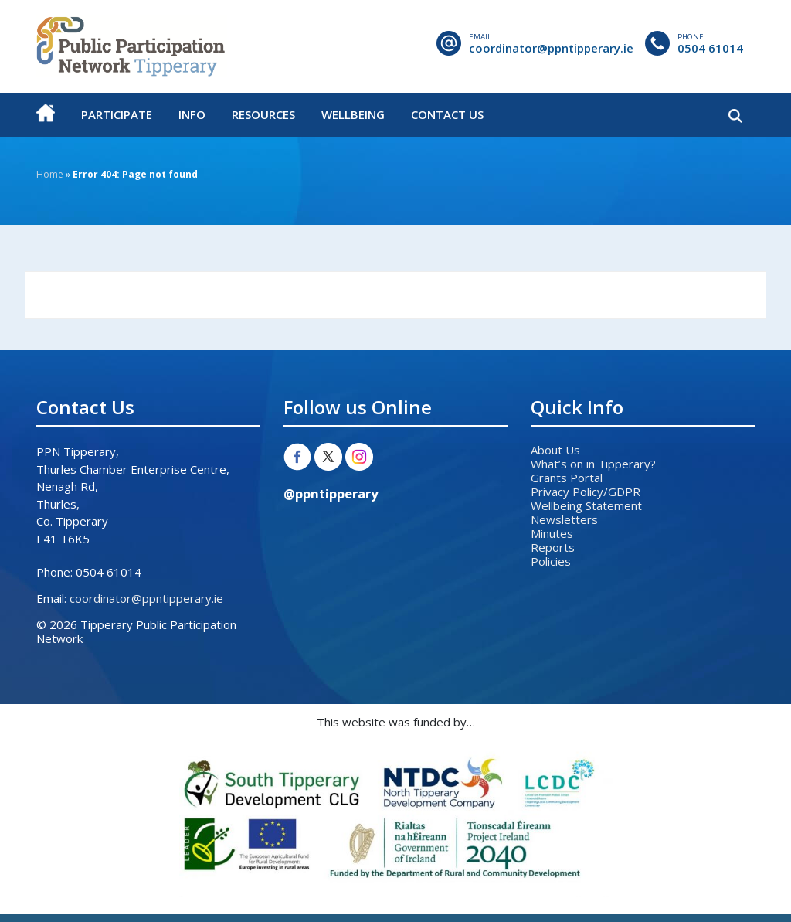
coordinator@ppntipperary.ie (551, 48)
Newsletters (564, 519)
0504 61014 (710, 48)
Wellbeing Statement (586, 505)
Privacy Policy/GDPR (585, 491)
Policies (551, 561)
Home (49, 174)
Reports (553, 547)
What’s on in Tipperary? (593, 463)
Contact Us (447, 114)
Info (191, 114)
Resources (263, 114)
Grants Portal (567, 477)
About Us (555, 450)
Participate (116, 114)
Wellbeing (353, 114)
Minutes (552, 533)
